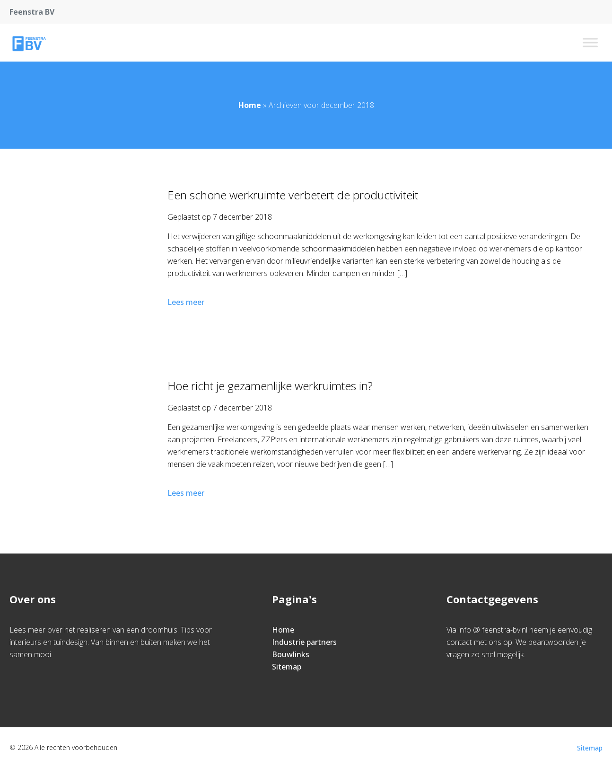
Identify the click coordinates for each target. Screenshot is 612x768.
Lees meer (186, 302)
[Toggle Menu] (590, 42)
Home (249, 105)
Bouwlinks (290, 654)
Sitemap (286, 666)
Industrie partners (304, 642)
